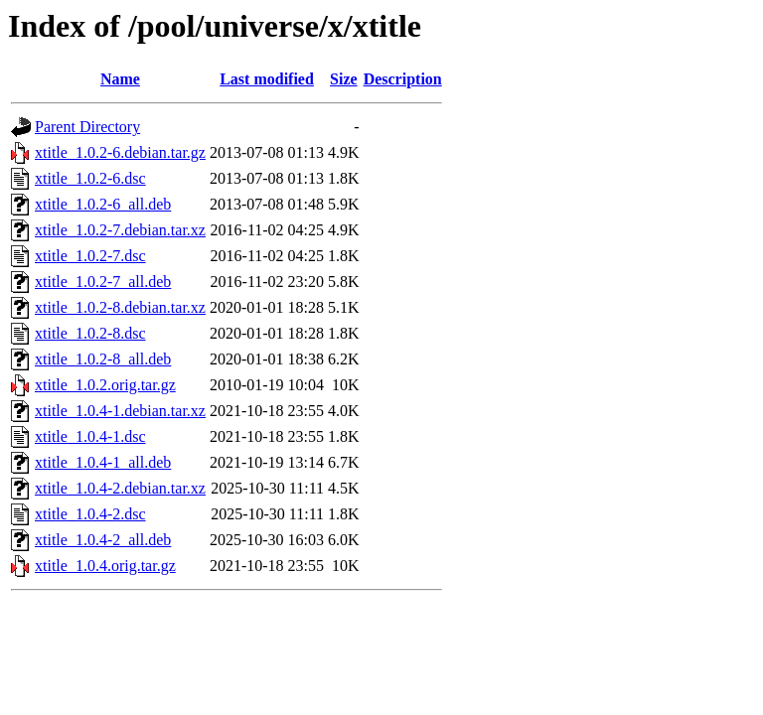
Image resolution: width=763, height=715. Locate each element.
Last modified (267, 79)
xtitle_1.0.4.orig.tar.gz (105, 565)
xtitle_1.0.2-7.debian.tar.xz (120, 229)
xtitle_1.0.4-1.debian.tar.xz (120, 410)
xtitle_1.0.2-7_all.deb (103, 281)
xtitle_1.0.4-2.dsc (90, 513)
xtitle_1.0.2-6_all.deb (103, 204)
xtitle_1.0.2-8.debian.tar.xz (120, 307)
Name (120, 79)
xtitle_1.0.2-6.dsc (90, 178)
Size (344, 79)
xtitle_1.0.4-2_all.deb (103, 539)
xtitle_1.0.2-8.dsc (90, 333)
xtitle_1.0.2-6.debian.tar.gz (120, 152)
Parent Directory (87, 126)
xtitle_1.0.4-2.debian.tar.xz (120, 488)
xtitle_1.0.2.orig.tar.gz (105, 384)
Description (403, 79)
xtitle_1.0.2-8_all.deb (103, 359)
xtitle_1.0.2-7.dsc (90, 255)
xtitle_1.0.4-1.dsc (90, 436)
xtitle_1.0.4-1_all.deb (103, 462)
